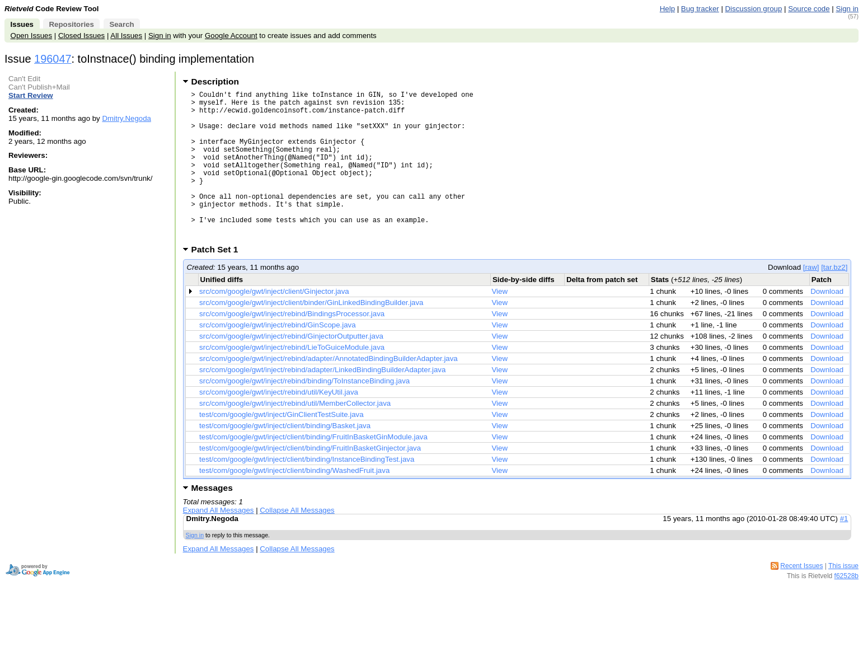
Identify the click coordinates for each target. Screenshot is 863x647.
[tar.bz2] (834, 299)
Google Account (231, 35)
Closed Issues (81, 35)
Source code (808, 8)
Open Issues (31, 35)
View (500, 323)
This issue (843, 598)
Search (121, 24)
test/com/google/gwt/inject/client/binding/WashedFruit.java (294, 502)
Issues (22, 24)
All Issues (126, 35)
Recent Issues (801, 598)
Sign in (847, 8)
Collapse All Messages (297, 542)
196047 (52, 59)
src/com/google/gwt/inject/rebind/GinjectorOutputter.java (291, 368)
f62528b (846, 608)
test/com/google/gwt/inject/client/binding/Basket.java (284, 457)
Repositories (71, 24)
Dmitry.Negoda (126, 118)
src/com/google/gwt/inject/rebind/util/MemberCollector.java (295, 435)
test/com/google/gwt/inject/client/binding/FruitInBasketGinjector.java (310, 480)
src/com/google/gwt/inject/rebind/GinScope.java (277, 357)
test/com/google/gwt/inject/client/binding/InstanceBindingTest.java (306, 491)
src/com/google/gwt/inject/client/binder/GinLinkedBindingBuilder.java (311, 334)
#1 (844, 550)
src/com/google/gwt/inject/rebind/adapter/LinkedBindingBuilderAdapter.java (322, 401)
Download (826, 323)
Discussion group (753, 8)
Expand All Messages (218, 542)
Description (215, 81)
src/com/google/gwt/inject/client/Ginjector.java (274, 323)
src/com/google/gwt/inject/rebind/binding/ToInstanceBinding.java (304, 413)
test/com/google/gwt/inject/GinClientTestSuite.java (281, 446)
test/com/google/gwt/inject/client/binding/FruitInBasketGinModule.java (313, 469)
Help (667, 8)
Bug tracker (700, 8)
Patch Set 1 (218, 281)
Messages (212, 519)
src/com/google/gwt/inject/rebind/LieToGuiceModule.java (291, 379)
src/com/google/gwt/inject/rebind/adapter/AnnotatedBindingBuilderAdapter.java (328, 390)
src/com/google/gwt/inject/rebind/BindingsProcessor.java (291, 345)
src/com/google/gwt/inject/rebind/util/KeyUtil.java (278, 424)
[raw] (811, 299)
